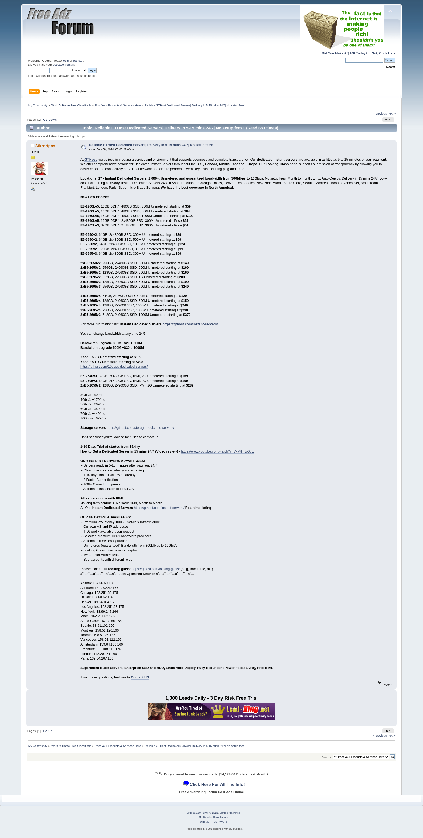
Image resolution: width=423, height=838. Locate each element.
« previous (380, 113)
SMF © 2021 (210, 812)
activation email (63, 64)
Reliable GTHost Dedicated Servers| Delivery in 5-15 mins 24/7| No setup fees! (151, 145)
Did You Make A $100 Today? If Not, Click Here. (359, 53)
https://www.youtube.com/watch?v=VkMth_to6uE (217, 451)
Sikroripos (45, 145)
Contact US (140, 677)
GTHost (90, 159)
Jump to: (327, 757)
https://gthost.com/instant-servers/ (190, 324)
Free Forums (220, 817)
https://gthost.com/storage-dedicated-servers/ (140, 428)
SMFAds (204, 817)
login (66, 60)
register (78, 60)
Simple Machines (230, 812)
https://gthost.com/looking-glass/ (156, 569)
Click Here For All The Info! (217, 784)
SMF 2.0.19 (194, 812)
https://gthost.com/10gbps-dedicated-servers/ (114, 366)
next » (392, 113)
